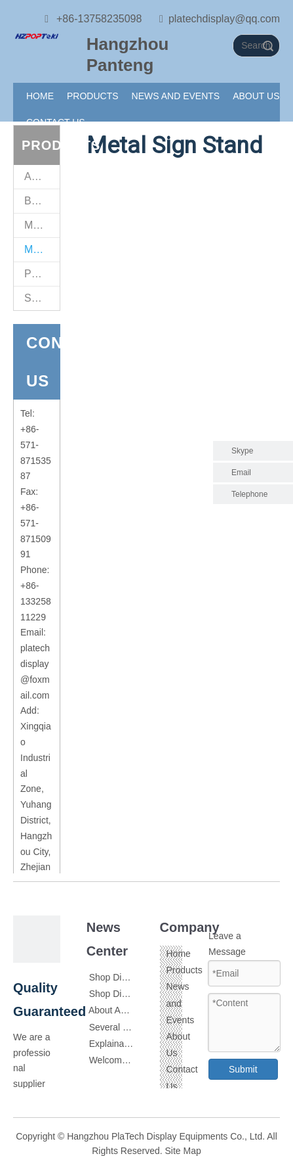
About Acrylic (115, 1010)
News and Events (180, 1003)
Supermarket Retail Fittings (42, 298)
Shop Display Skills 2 (132, 993)
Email (241, 472)
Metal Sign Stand (42, 249)
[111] (36, 35)
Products (184, 970)
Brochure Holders (42, 200)
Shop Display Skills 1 (132, 977)
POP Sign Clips (42, 273)
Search (268, 46)
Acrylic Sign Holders (42, 176)
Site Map (183, 1150)
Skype (242, 450)
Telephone (258, 494)
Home (178, 953)
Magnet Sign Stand (42, 225)
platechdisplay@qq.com (224, 18)
